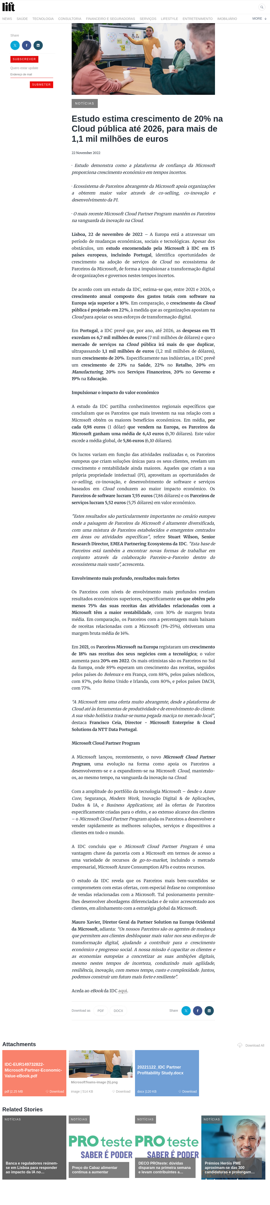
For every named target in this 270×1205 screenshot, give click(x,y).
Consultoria (69, 19)
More (259, 18)
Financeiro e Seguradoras (110, 19)
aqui (122, 990)
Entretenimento (198, 19)
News (7, 19)
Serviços (148, 19)
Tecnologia (43, 19)
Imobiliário (227, 19)
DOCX (118, 1011)
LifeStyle (169, 19)
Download (55, 1091)
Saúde (22, 19)
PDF (101, 1011)
